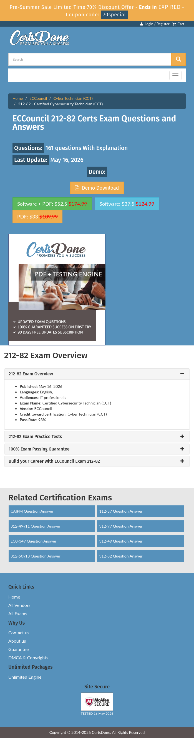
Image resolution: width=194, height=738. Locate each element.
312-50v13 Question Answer (35, 556)
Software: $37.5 (126, 204)
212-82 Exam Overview (31, 373)
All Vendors (19, 605)
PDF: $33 (37, 216)
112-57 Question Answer (120, 511)
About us (17, 640)
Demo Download (97, 188)
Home (17, 98)
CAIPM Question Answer (32, 511)
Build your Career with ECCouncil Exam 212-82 (54, 461)
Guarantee (18, 649)
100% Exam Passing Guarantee (39, 449)
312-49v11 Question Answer (35, 526)
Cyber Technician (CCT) (73, 98)
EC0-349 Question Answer (33, 541)
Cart (178, 24)
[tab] (97, 374)
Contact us (18, 632)
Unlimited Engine (25, 677)
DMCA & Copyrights (28, 657)
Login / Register (155, 24)
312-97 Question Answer (120, 526)
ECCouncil (38, 98)
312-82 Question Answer (120, 556)
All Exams (17, 613)
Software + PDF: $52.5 (52, 204)
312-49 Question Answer (120, 541)
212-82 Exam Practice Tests (35, 436)
